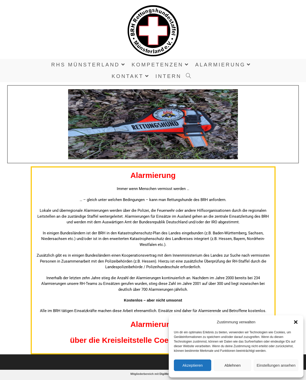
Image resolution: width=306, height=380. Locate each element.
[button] (295, 322)
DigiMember (168, 373)
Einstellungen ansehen (276, 365)
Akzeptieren (192, 365)
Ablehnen (232, 365)
